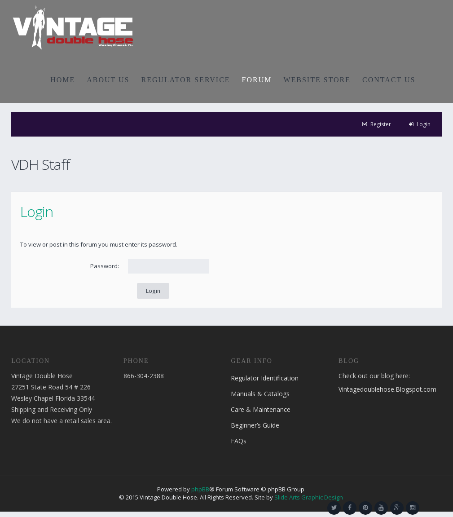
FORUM (257, 80)
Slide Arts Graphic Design (308, 497)
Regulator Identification (265, 378)
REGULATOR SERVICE (185, 80)
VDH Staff (40, 164)
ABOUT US (108, 80)
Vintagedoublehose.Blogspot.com (387, 389)
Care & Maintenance (260, 409)
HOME (62, 80)
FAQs (238, 441)
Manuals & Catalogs (260, 393)
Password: (104, 266)
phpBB (200, 489)
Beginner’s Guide (255, 425)
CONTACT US (388, 80)
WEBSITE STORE (317, 80)
